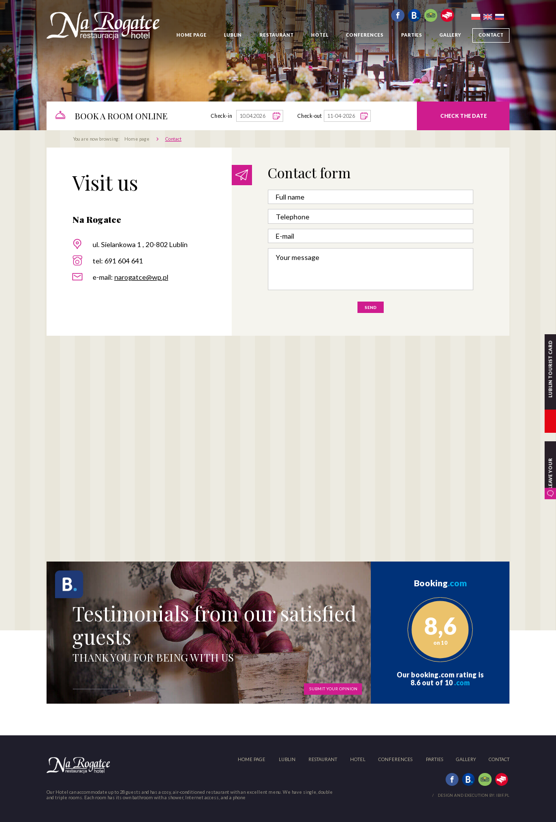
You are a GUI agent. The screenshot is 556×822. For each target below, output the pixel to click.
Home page (137, 139)
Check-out (310, 116)
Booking (440, 583)
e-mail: (130, 277)
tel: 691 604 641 (118, 261)
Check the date (463, 116)
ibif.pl (502, 795)
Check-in (221, 116)
